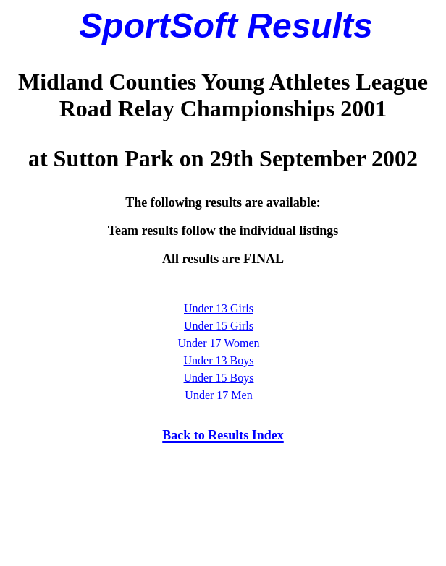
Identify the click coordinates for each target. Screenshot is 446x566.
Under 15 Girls (218, 326)
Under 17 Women (218, 343)
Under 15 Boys (219, 378)
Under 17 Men (218, 395)
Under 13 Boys (219, 360)
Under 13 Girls (218, 308)
